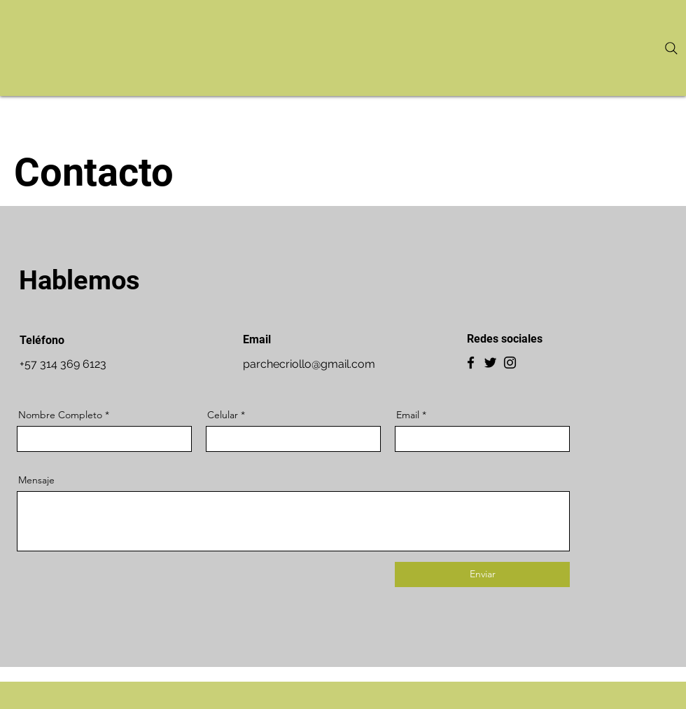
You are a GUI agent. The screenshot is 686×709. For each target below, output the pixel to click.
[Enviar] (482, 574)
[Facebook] (471, 362)
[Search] (671, 48)
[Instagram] (510, 362)
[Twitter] (490, 362)
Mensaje (36, 480)
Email (407, 415)
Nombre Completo (60, 415)
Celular (222, 415)
